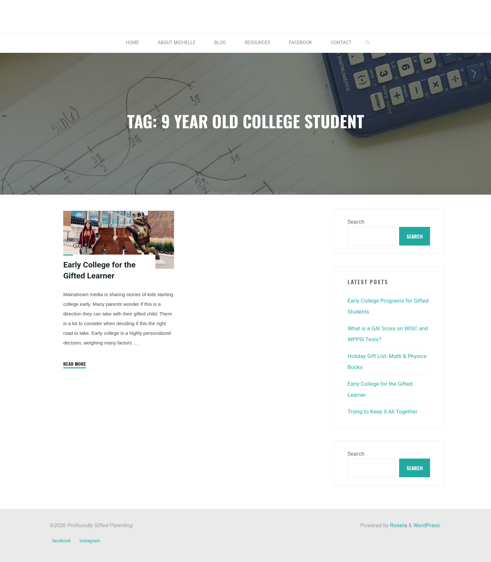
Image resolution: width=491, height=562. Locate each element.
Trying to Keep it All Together (382, 411)
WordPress (426, 525)
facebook (61, 540)
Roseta (398, 525)
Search (356, 221)
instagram (89, 540)
